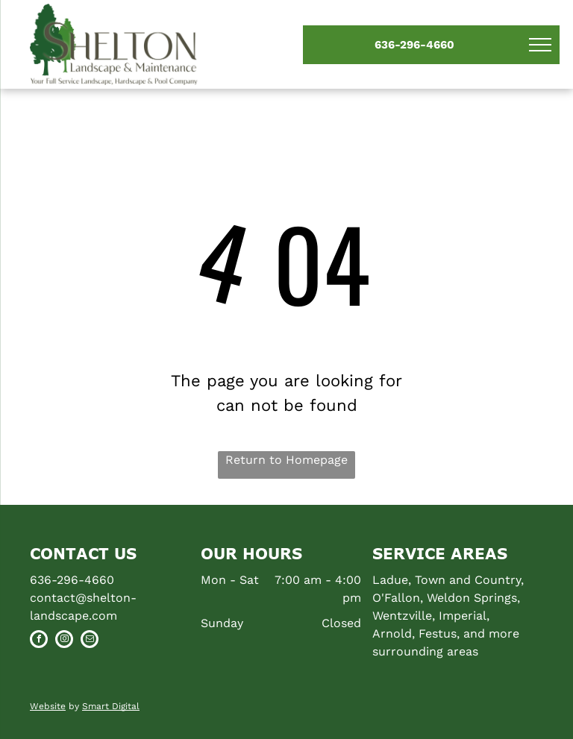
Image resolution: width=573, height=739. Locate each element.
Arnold (392, 633)
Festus (438, 633)
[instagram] (64, 641)
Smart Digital (111, 706)
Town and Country (468, 580)
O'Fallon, (397, 598)
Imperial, (464, 616)
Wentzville (402, 616)
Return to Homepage (286, 460)
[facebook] (39, 641)
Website (48, 706)
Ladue (390, 580)
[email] (89, 641)
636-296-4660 (72, 580)
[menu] (540, 44)
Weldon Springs (472, 598)
